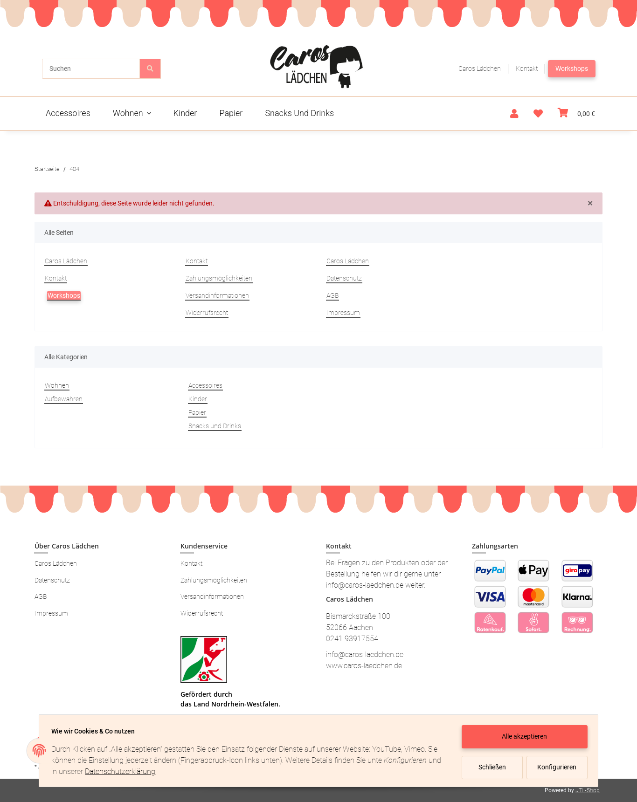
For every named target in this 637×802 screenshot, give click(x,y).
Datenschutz (344, 278)
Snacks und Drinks (214, 426)
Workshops (571, 68)
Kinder (197, 399)
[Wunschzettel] (538, 114)
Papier (197, 412)
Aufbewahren (64, 399)
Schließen (489, 767)
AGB (332, 295)
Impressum (343, 312)
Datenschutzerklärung (137, 771)
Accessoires (205, 385)
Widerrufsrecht (207, 312)
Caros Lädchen (479, 68)
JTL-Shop (587, 790)
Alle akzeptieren (522, 736)
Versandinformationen (217, 295)
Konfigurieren (555, 767)
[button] (514, 114)
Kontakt (527, 68)
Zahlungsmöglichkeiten (219, 278)
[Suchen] (91, 69)
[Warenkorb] (576, 113)
